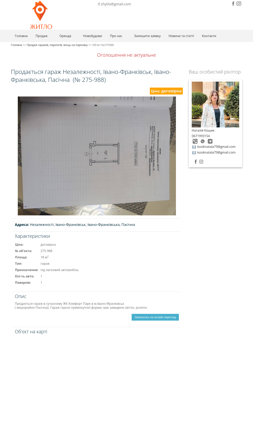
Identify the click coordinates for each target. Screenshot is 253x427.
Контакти (209, 36)
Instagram (238, 3)
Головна (21, 36)
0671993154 (201, 136)
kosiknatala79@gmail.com (214, 146)
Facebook (233, 3)
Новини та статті (181, 36)
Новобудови (92, 36)
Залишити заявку (147, 36)
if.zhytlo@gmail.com (114, 4)
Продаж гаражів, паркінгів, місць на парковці (57, 45)
